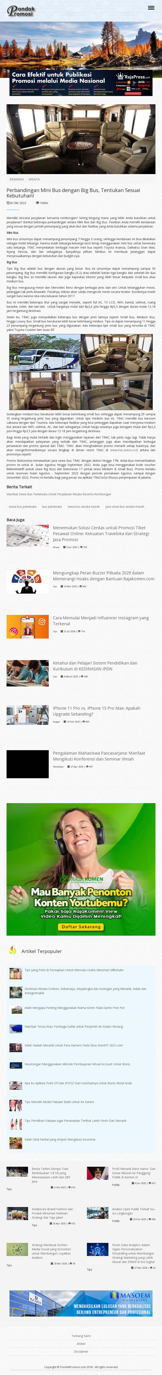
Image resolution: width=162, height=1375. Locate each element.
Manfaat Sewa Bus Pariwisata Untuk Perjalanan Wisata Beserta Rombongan (59, 494)
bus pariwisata (52, 507)
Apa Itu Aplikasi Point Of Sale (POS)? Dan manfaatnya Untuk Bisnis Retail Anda (78, 1083)
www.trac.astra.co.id (124, 450)
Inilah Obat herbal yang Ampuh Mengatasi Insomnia (60, 1139)
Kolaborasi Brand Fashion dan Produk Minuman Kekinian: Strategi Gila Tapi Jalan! (52, 1213)
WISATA (34, 179)
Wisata (56, 547)
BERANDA (17, 179)
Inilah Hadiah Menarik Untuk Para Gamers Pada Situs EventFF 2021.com (74, 1045)
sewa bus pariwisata (22, 507)
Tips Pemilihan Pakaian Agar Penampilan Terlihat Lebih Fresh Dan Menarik (75, 1121)
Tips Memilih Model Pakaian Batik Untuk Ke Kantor (59, 1102)
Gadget (56, 721)
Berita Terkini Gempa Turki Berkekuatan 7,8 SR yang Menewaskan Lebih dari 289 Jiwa (51, 1175)
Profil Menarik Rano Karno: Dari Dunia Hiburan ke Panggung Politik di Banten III (133, 1173)
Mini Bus (83, 222)
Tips (55, 586)
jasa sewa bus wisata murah (124, 507)
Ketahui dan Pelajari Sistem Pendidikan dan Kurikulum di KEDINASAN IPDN (95, 666)
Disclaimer (81, 1351)
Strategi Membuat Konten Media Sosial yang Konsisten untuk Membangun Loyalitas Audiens (51, 1251)
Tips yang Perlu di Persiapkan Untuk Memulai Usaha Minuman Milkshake (74, 970)
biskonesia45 (15, 469)
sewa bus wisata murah (84, 507)
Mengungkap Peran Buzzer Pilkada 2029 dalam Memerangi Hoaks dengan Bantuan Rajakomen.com (103, 576)
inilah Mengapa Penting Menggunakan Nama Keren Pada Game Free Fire (75, 1008)
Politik (115, 1185)
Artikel (81, 1344)
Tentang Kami (81, 1336)
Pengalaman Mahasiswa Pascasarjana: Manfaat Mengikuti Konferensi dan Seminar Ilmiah (99, 756)
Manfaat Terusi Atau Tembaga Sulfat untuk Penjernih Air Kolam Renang (74, 1026)
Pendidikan (58, 766)
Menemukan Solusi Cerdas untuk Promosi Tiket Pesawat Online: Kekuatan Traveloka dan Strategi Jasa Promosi (101, 533)
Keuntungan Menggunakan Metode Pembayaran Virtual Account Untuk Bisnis (77, 1064)
